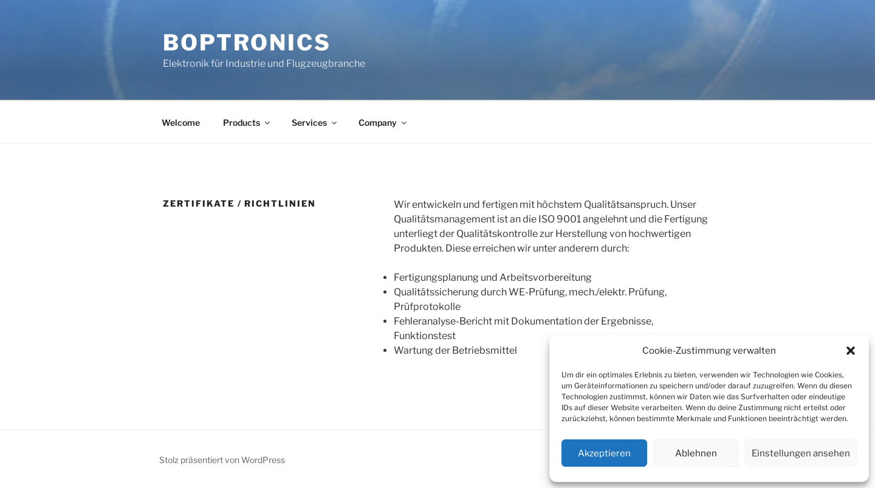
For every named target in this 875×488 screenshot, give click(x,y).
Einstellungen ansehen (801, 453)
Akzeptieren (604, 453)
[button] (851, 351)
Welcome (181, 122)
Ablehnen (696, 453)
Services (315, 122)
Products (247, 122)
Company (383, 122)
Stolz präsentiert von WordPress (222, 460)
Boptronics (247, 42)
